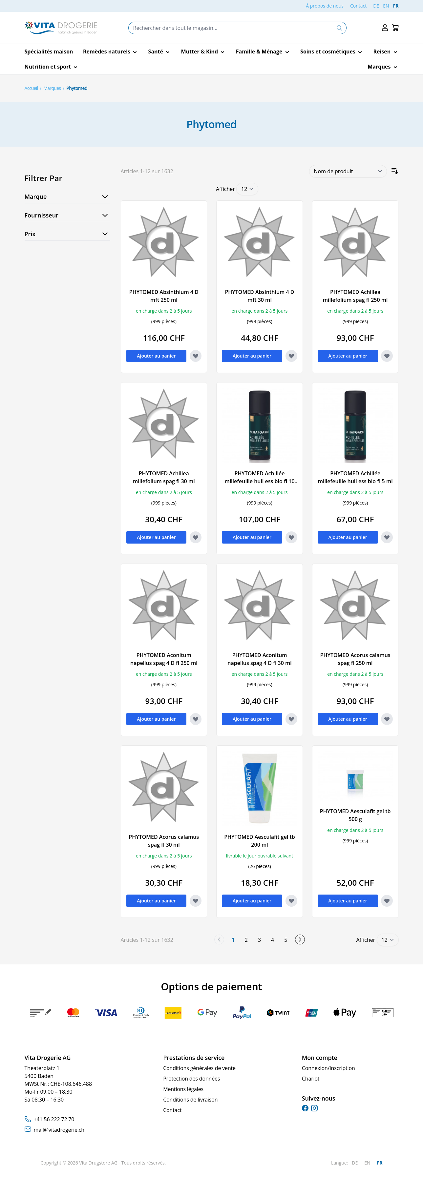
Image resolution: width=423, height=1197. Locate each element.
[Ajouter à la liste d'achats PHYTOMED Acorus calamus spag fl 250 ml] (387, 719)
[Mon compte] (385, 27)
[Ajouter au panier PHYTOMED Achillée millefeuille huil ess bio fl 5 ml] (348, 537)
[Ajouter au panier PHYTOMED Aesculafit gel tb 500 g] (348, 901)
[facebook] (305, 1108)
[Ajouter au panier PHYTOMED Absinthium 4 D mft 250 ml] (156, 356)
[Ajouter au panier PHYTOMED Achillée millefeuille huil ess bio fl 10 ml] (252, 537)
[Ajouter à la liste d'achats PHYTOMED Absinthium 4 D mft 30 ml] (291, 356)
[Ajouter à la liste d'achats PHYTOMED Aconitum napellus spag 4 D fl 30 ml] (291, 719)
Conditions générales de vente (199, 1068)
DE (376, 6)
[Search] (339, 28)
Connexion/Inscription (328, 1068)
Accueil (31, 88)
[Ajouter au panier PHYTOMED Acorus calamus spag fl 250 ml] (348, 719)
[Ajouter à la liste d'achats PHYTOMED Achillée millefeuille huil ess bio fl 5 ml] (387, 537)
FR (396, 6)
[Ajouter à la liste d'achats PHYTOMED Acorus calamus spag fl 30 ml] (195, 901)
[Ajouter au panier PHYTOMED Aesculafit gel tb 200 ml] (252, 901)
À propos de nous (325, 6)
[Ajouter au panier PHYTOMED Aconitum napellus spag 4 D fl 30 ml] (252, 719)
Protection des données (191, 1078)
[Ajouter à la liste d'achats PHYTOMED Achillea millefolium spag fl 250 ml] (387, 356)
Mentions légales (183, 1089)
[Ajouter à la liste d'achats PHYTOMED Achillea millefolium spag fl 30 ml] (195, 537)
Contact (358, 6)
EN (386, 6)
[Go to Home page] (61, 28)
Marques (52, 88)
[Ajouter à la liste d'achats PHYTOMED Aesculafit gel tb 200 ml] (291, 901)
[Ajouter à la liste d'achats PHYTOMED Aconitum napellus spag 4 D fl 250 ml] (195, 719)
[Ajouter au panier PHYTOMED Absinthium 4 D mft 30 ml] (252, 356)
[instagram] (314, 1108)
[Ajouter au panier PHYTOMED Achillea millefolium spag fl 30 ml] (156, 537)
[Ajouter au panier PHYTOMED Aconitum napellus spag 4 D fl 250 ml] (156, 719)
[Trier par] (348, 171)
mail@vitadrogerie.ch (59, 1129)
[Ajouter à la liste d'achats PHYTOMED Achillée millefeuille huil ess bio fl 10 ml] (291, 537)
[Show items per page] (247, 189)
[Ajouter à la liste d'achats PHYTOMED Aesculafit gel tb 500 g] (387, 901)
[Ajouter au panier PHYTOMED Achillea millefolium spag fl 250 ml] (348, 356)
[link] (219, 939)
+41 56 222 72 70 (54, 1119)
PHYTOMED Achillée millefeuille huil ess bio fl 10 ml (259, 481)
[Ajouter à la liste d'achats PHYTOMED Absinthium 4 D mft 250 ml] (195, 356)
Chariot (311, 1078)
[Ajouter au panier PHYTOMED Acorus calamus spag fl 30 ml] (156, 901)
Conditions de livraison (190, 1099)
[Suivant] (300, 939)
